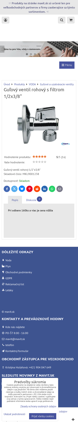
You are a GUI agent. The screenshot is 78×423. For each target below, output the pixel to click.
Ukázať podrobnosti (14, 414)
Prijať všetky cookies (43, 416)
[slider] (39, 156)
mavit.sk (10, 311)
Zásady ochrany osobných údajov (38, 406)
